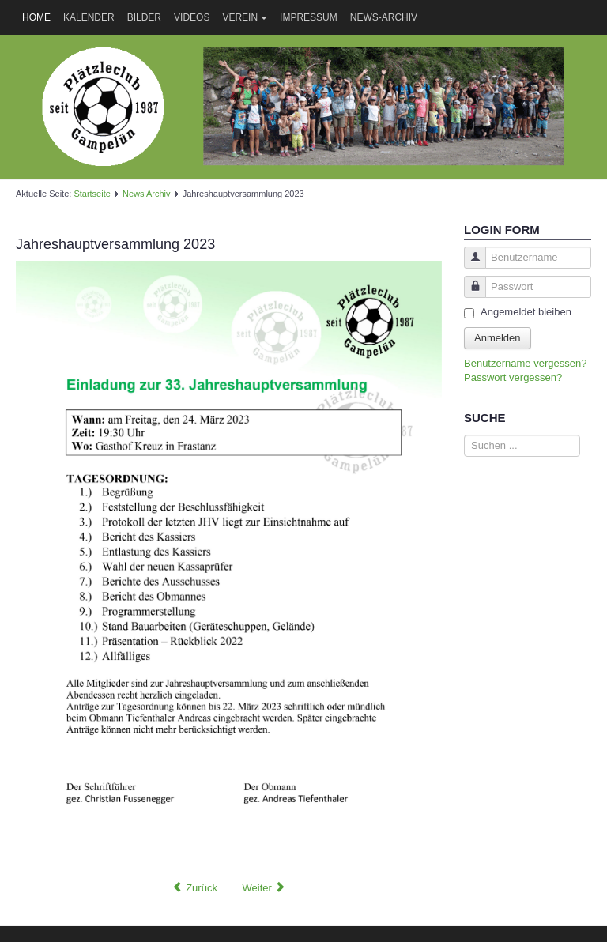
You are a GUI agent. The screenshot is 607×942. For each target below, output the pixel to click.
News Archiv (147, 193)
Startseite (92, 193)
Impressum (308, 17)
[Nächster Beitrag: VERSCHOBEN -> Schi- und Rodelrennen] (264, 888)
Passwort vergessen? (513, 377)
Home (36, 17)
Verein (244, 17)
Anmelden (497, 338)
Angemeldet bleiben (526, 312)
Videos (191, 17)
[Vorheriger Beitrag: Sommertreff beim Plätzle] (194, 888)
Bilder (144, 17)
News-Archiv (383, 17)
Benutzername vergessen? (525, 363)
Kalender (89, 17)
